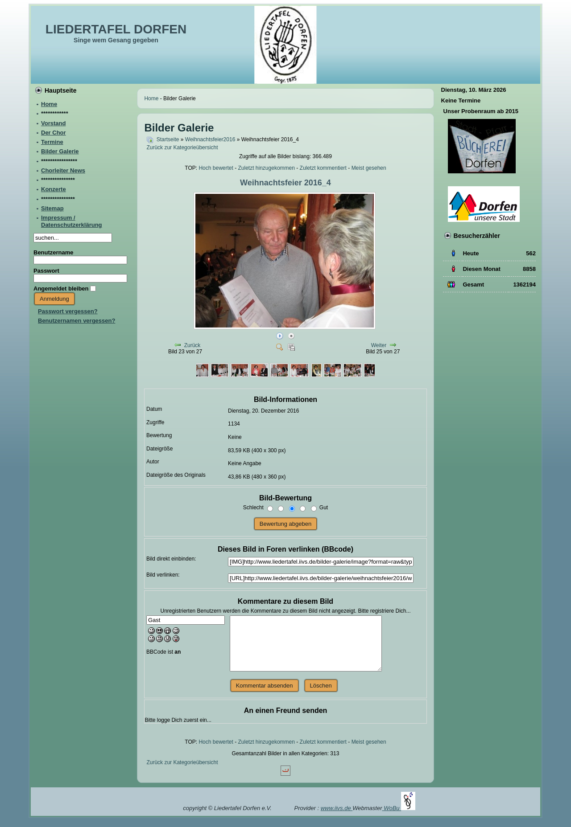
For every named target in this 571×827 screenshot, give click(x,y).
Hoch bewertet (216, 168)
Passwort (46, 270)
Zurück (192, 345)
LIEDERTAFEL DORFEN (116, 29)
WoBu (399, 808)
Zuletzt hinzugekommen (266, 168)
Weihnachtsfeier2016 (210, 139)
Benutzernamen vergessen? (76, 320)
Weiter (378, 345)
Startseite (168, 139)
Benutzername (53, 252)
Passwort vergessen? (68, 311)
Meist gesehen (369, 168)
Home (151, 98)
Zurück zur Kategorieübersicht (182, 147)
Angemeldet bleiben (61, 288)
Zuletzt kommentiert (323, 168)
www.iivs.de (337, 808)
